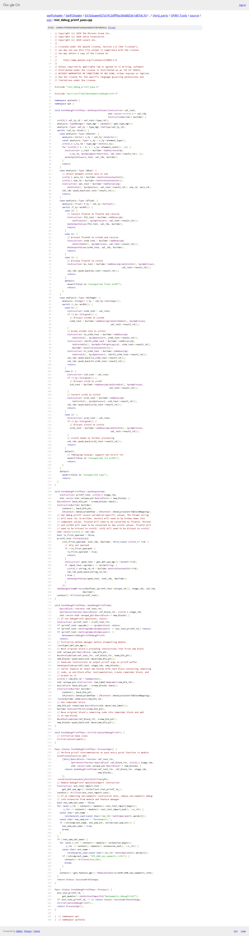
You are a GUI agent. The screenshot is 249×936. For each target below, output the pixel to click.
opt (49, 20)
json (243, 931)
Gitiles (19, 931)
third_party (160, 15)
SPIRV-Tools (179, 15)
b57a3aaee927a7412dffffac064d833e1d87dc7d (116, 15)
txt (236, 931)
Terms (36, 931)
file (111, 27)
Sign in (242, 5)
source (194, 15)
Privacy (27, 931)
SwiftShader (74, 15)
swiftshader (55, 15)
